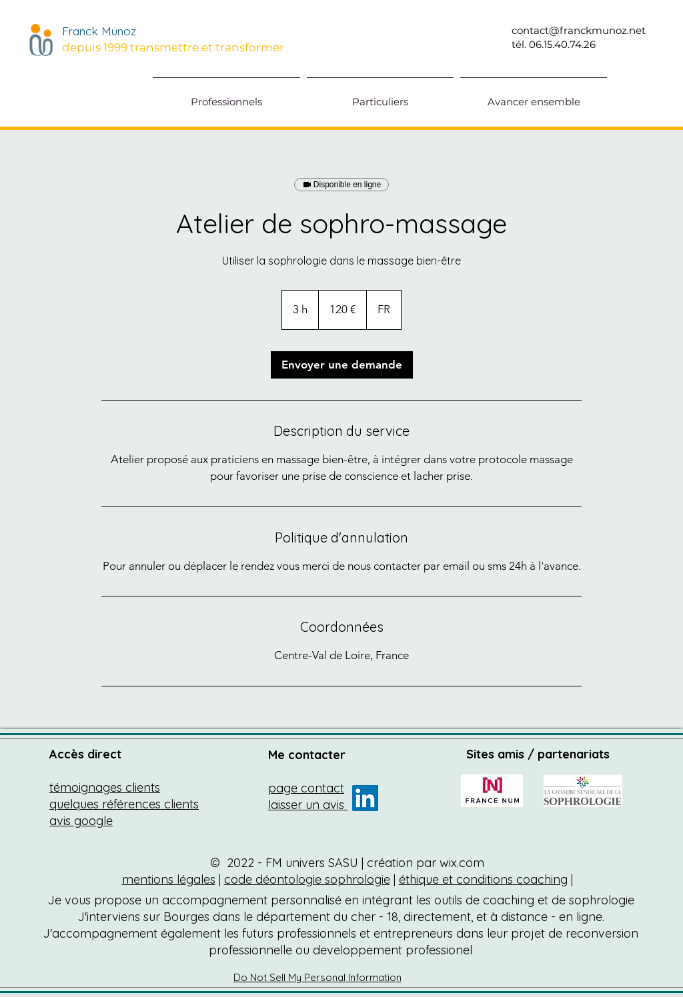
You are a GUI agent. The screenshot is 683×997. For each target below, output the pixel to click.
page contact (306, 788)
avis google (81, 820)
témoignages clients (104, 787)
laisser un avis (308, 804)
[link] (342, 365)
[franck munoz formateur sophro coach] (365, 798)
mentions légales (168, 879)
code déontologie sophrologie (307, 879)
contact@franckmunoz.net (579, 30)
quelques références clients (124, 804)
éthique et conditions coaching (483, 879)
